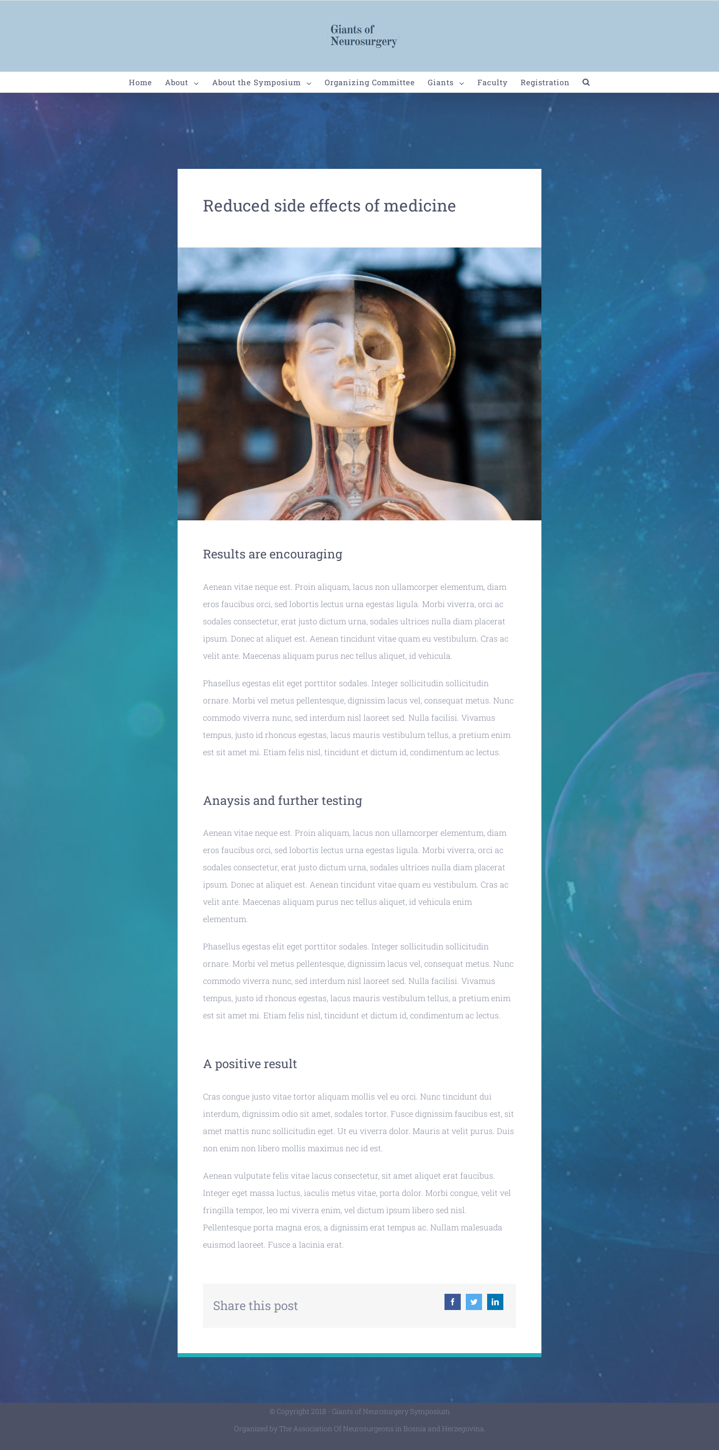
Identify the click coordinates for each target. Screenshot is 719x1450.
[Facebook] (452, 1302)
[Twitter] (474, 1302)
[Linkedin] (495, 1302)
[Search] (586, 82)
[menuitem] (147, 82)
